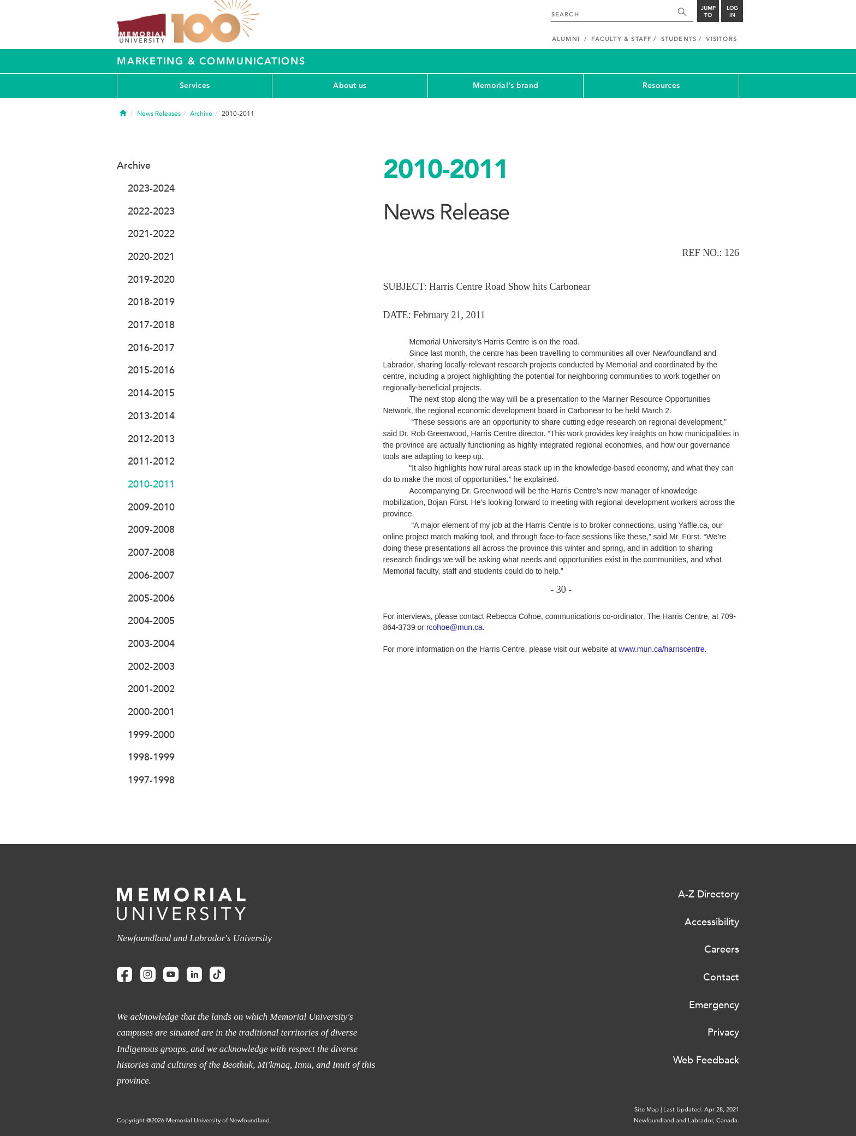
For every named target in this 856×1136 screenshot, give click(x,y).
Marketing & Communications (211, 61)
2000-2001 (151, 712)
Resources (661, 85)
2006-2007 (151, 575)
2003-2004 (151, 644)
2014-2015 (151, 393)
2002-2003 (151, 667)
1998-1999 (151, 757)
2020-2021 (151, 257)
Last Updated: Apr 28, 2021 (701, 1109)
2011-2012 (151, 461)
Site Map (646, 1109)
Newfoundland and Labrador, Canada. (686, 1120)
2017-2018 (151, 325)
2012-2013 (151, 439)
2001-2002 (151, 689)
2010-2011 (151, 484)
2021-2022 (151, 234)
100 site (215, 22)
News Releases (159, 113)
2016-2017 (151, 348)
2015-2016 (151, 370)
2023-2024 (151, 188)
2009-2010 (151, 507)
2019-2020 (151, 279)
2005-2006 (151, 598)
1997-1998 (151, 780)
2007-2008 (151, 552)
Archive (201, 113)
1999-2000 (151, 735)
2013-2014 (151, 416)
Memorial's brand (505, 85)
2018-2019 (151, 302)
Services (195, 85)
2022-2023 (151, 211)
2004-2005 (151, 621)
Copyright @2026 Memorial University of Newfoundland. (194, 1120)
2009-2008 (151, 530)
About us (349, 85)
